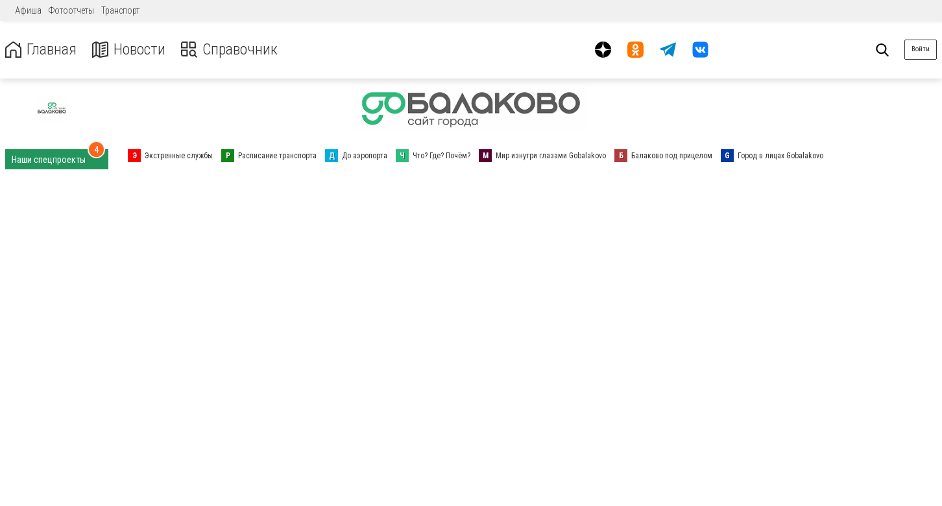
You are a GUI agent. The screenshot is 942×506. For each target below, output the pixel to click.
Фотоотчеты (71, 10)
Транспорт (120, 10)
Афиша (28, 10)
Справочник (229, 49)
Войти (921, 49)
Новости (128, 49)
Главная (41, 49)
